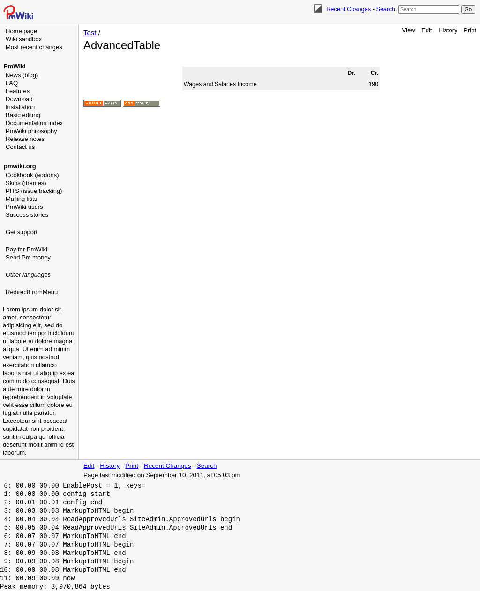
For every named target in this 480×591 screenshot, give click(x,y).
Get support (22, 232)
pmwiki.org (20, 166)
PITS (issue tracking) (34, 190)
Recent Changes (348, 9)
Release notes (25, 138)
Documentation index (34, 122)
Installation (20, 107)
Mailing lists (21, 198)
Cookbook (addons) (32, 174)
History (447, 30)
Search (385, 9)
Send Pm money (28, 257)
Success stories (27, 214)
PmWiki (15, 66)
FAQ (12, 83)
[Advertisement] (40, 344)
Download (19, 99)
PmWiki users (24, 206)
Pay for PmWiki (26, 249)
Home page (21, 31)
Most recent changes (34, 47)
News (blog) (22, 75)
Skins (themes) (26, 182)
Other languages (28, 274)
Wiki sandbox (24, 39)
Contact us (20, 146)
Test (90, 33)
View (408, 30)
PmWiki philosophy (31, 130)
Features (18, 91)
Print (470, 30)
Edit (426, 30)
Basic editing (23, 114)
